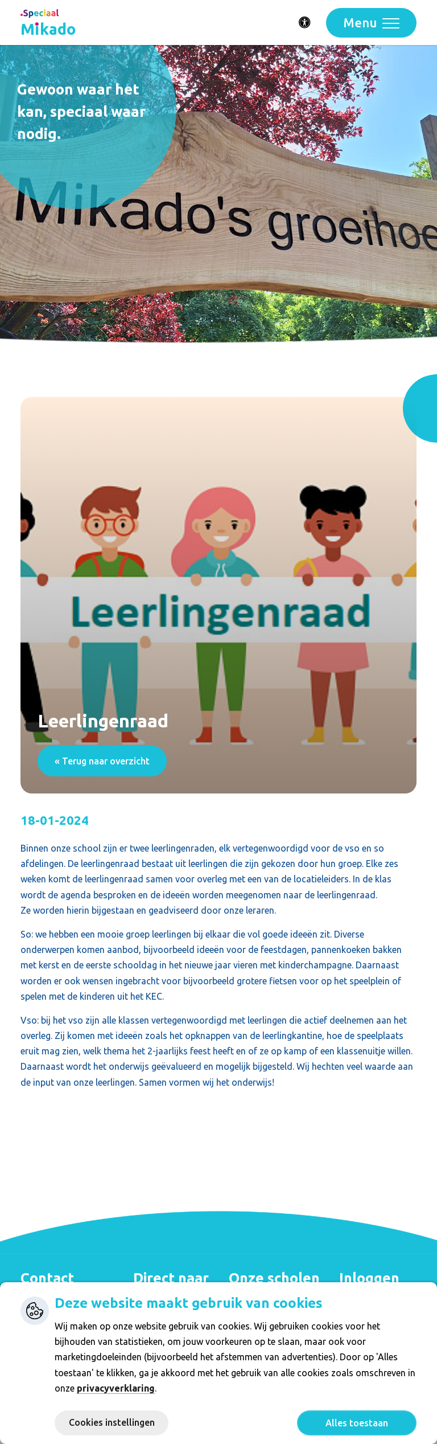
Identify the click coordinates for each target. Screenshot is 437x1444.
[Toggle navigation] (371, 23)
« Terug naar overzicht (102, 761)
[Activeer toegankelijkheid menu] (305, 23)
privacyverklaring (116, 1388)
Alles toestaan (356, 1423)
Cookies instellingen (112, 1422)
